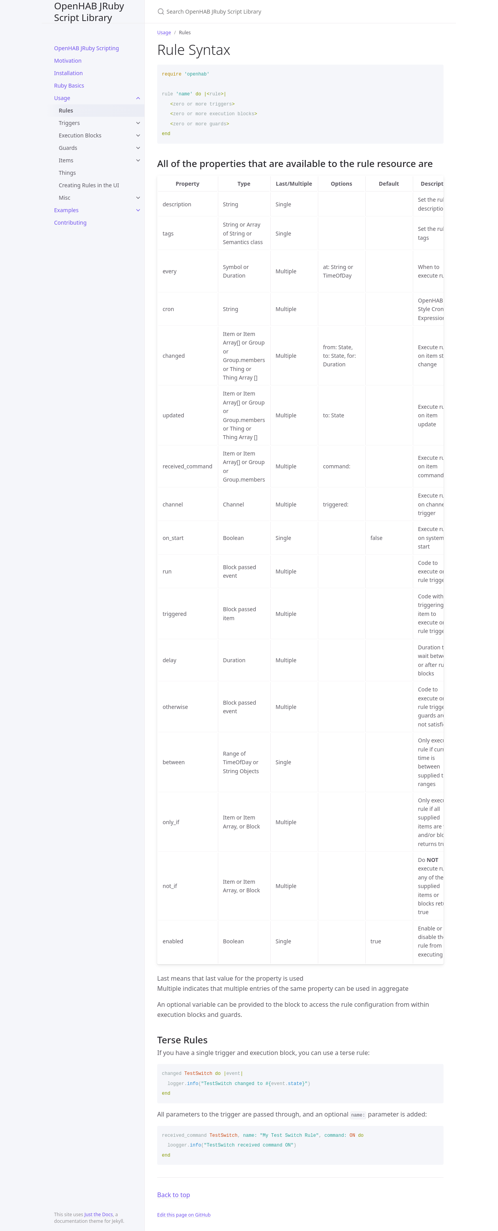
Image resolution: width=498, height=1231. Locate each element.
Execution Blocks (80, 135)
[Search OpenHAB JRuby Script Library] (249, 11)
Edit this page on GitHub (183, 1215)
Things (67, 172)
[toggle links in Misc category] (138, 198)
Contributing (70, 222)
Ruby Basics (69, 85)
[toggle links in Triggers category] (138, 123)
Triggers (69, 123)
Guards (68, 147)
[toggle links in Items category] (138, 160)
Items (66, 160)
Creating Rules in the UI (89, 185)
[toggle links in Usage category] (138, 98)
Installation (68, 73)
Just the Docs (98, 1214)
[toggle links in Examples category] (138, 210)
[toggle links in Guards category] (138, 148)
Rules (66, 110)
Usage (62, 98)
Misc (64, 197)
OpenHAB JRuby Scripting (86, 48)
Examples (66, 210)
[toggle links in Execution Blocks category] (138, 135)
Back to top (173, 1195)
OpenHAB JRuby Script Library (89, 11)
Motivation (68, 60)
